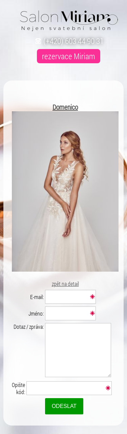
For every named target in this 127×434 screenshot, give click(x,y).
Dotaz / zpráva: (29, 326)
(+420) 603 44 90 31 (69, 41)
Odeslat (64, 406)
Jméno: (36, 313)
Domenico (65, 106)
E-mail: (37, 296)
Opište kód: (18, 388)
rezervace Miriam (68, 56)
